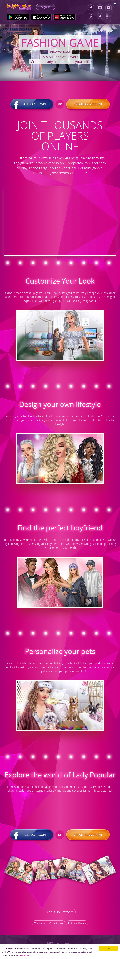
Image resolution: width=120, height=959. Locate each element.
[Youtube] (109, 7)
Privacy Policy (77, 923)
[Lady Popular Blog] (109, 16)
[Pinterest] (91, 16)
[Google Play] (18, 17)
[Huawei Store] (64, 17)
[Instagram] (100, 7)
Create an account (88, 104)
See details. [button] (30, 955)
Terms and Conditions (48, 923)
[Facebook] (91, 7)
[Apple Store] (41, 17)
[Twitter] (100, 16)
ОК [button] (108, 947)
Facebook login (32, 104)
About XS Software (60, 912)
